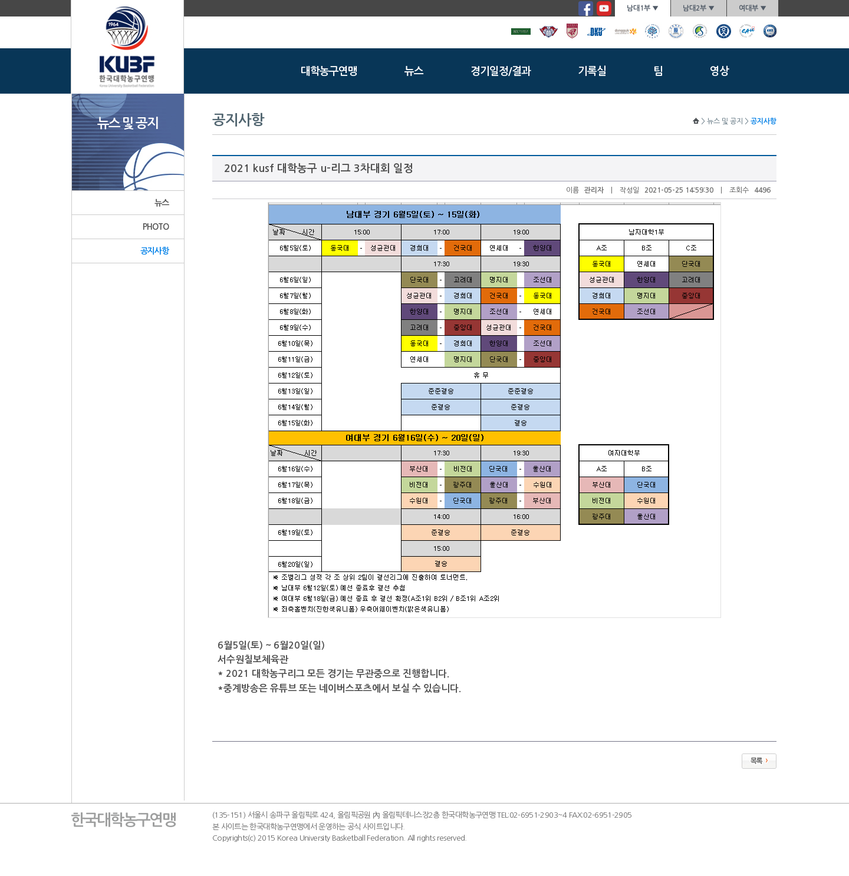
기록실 (592, 71)
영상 (719, 71)
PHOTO (156, 227)
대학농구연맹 (329, 71)
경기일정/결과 (500, 71)
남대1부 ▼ (643, 8)
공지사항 (154, 251)
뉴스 (413, 71)
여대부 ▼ (752, 8)
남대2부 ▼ (699, 8)
